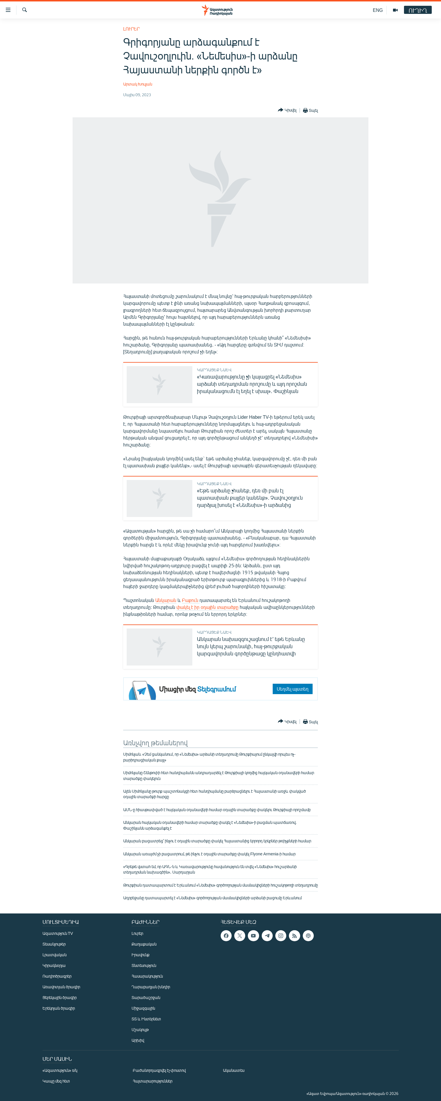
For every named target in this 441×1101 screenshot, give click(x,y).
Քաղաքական (144, 943)
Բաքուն (191, 600)
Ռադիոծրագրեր (57, 976)
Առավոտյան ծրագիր (61, 986)
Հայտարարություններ (152, 1080)
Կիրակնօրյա (54, 965)
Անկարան (165, 600)
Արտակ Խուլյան (137, 83)
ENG (378, 10)
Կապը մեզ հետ (56, 1080)
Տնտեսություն (144, 965)
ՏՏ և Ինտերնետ (146, 1018)
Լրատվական (55, 954)
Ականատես (233, 1070)
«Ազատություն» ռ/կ (60, 1070)
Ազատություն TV (58, 933)
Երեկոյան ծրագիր (59, 1008)
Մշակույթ (140, 1029)
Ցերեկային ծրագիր (60, 997)
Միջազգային (143, 1008)
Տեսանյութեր (54, 943)
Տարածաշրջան (146, 997)
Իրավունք (141, 954)
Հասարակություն (147, 976)
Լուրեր (131, 28)
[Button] (287, 110)
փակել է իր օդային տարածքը (207, 607)
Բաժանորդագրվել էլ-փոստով (159, 1070)
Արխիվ (138, 1040)
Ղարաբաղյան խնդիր (151, 986)
